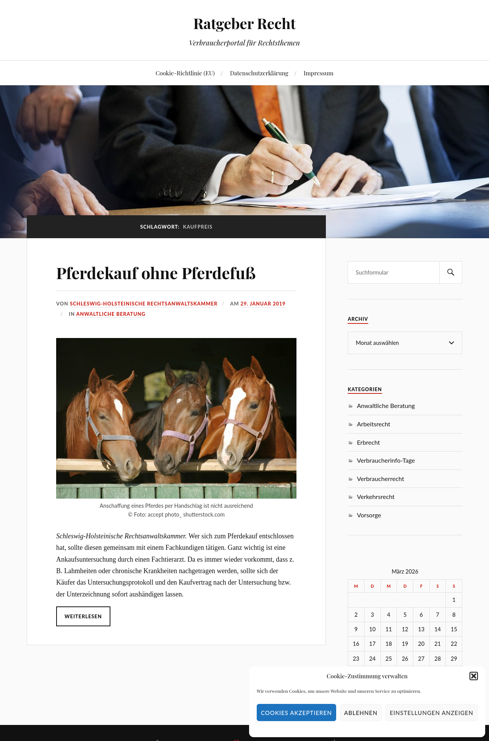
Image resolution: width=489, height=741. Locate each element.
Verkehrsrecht (376, 496)
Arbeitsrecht (373, 423)
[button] (474, 676)
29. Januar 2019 (264, 304)
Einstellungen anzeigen (431, 712)
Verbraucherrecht (380, 478)
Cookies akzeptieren (296, 712)
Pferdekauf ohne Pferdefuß (161, 272)
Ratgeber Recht (244, 23)
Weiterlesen (83, 616)
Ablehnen (360, 712)
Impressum (319, 73)
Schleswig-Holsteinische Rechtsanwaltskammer (144, 304)
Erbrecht (368, 442)
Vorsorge (369, 514)
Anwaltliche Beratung (110, 314)
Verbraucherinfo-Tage (386, 460)
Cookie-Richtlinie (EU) (185, 73)
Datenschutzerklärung (259, 73)
